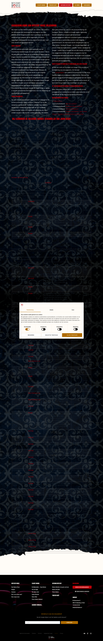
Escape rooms (35, 583)
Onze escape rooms (15, 597)
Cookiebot (48, 183)
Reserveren (76, 583)
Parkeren (34, 633)
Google (30, 216)
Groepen (13, 589)
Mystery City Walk (56, 589)
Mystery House (15, 583)
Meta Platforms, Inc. (34, 361)
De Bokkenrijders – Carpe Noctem (39, 587)
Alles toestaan (72, 335)
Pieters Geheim (55, 592)
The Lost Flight (35, 589)
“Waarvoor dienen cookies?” (73, 106)
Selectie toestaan (51, 335)
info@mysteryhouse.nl (77, 607)
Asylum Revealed (35, 594)
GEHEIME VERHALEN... (37, 605)
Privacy (61, 633)
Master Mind (34, 597)
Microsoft (31, 268)
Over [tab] (73, 309)
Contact (75, 597)
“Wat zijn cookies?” (71, 104)
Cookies (56, 633)
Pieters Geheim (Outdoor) (37, 599)
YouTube (30, 345)
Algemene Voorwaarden (25, 633)
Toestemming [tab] (30, 309)
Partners (40, 633)
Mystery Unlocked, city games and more (60, 587)
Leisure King (32, 533)
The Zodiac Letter (35, 592)
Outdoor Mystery (57, 583)
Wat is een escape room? (16, 594)
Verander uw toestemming (19, 177)
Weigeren (31, 335)
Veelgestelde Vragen (48, 633)
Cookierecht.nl (57, 101)
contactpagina (59, 72)
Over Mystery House (15, 587)
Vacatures (13, 592)
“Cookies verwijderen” (72, 109)
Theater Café (55, 595)
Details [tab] (51, 309)
